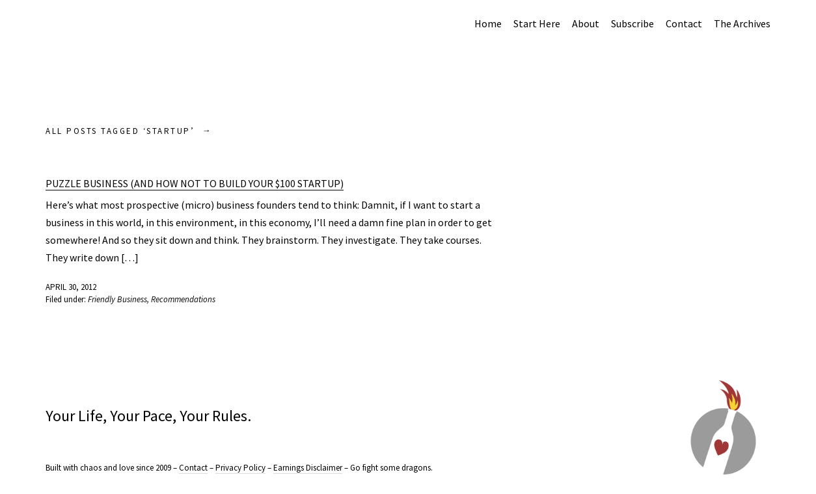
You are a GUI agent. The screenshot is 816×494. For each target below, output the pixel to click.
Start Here (536, 23)
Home (488, 23)
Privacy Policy (240, 467)
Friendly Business (117, 299)
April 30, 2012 (71, 286)
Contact (684, 23)
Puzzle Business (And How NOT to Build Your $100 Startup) (195, 183)
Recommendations (183, 299)
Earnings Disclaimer (307, 467)
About (585, 23)
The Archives (742, 23)
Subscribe (632, 23)
